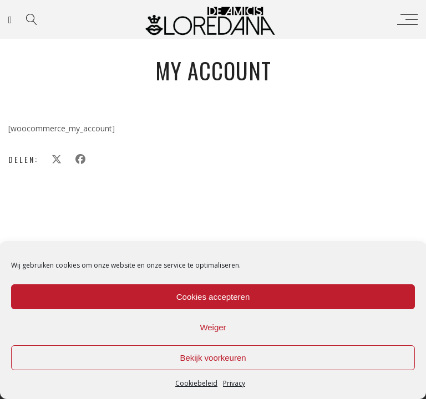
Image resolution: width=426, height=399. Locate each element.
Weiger (213, 327)
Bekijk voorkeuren (213, 357)
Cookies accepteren (213, 296)
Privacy (234, 383)
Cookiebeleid (196, 383)
